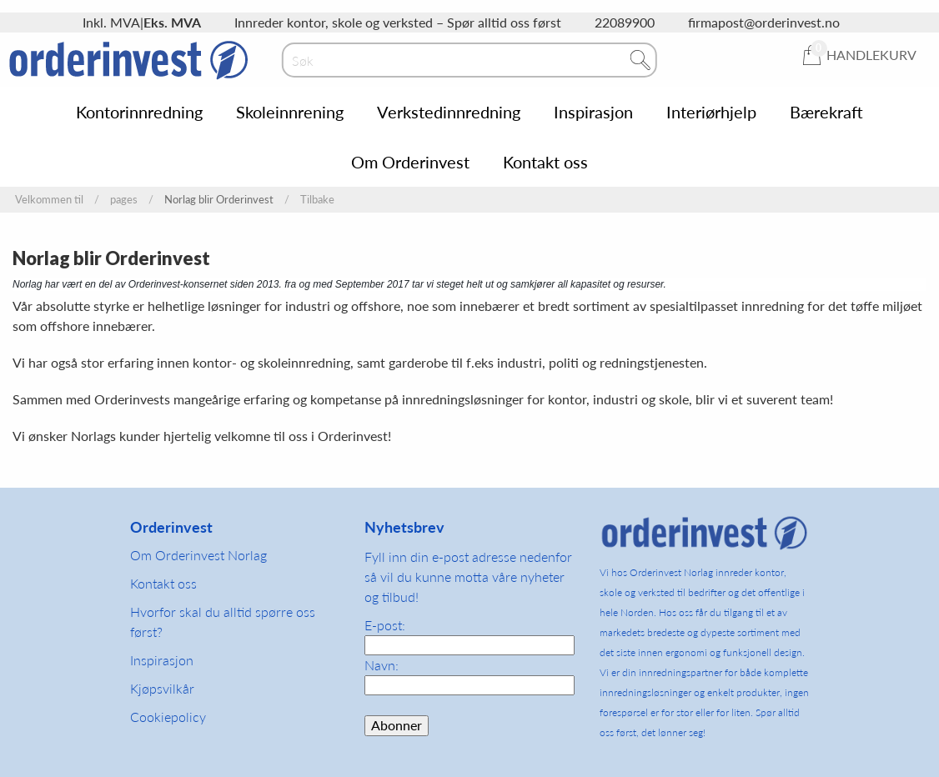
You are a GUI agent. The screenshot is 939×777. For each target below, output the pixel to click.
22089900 (625, 22)
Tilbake (317, 199)
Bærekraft (826, 112)
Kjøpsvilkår (162, 688)
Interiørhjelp (711, 112)
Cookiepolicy (168, 716)
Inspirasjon (593, 112)
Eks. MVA (172, 22)
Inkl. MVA (111, 22)
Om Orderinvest (410, 162)
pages (124, 199)
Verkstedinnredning (448, 112)
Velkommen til (49, 199)
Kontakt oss (545, 162)
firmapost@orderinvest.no (764, 22)
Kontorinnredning (139, 112)
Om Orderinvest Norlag (198, 555)
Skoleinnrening (290, 112)
